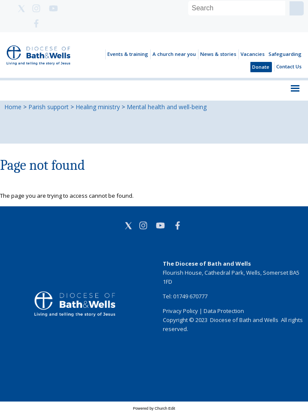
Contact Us (289, 66)
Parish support (48, 107)
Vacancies (253, 54)
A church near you (174, 54)
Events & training (127, 54)
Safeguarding (285, 54)
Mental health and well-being (167, 107)
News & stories (218, 54)
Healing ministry (98, 107)
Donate (260, 67)
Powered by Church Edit (154, 408)
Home (12, 107)
